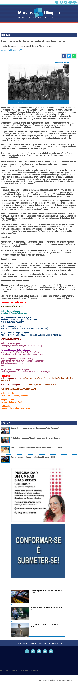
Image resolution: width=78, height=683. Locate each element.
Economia (13, 605)
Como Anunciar (66, 2)
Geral (12, 588)
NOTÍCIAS (5, 35)
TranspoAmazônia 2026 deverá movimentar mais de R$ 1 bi (46, 609)
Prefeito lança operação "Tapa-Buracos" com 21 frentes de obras (35, 438)
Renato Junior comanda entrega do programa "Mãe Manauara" (35, 428)
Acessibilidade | (4, 670)
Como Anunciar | (24, 670)
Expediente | (14, 670)
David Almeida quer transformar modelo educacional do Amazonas (36, 447)
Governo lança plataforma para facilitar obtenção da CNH (33, 457)
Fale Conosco (74, 2)
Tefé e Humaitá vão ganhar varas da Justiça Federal (45, 625)
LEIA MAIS (5, 423)
